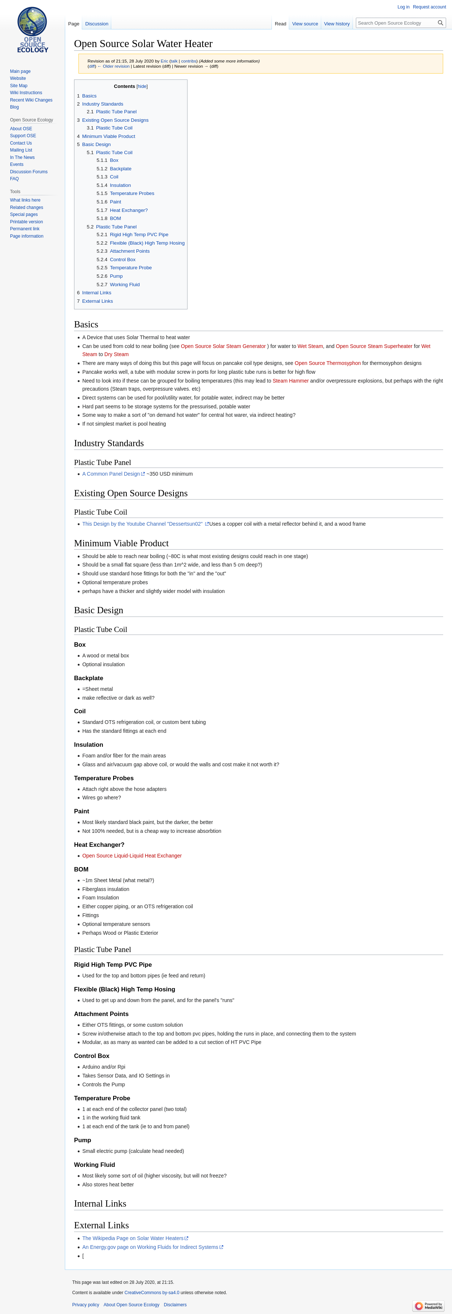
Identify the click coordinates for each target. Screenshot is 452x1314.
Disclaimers (175, 1304)
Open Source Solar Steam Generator (223, 346)
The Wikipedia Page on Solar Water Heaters (132, 1238)
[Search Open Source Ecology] (401, 23)
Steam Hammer (291, 381)
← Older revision (113, 66)
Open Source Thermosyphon (328, 363)
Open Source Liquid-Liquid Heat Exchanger (132, 856)
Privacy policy (85, 1304)
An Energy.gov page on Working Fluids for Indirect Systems (150, 1247)
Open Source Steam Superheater (374, 346)
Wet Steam (310, 346)
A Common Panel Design (111, 474)
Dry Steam (116, 354)
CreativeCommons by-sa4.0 (152, 1292)
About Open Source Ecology (131, 1304)
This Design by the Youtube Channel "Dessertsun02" (143, 524)
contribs (188, 60)
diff (92, 66)
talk (174, 60)
